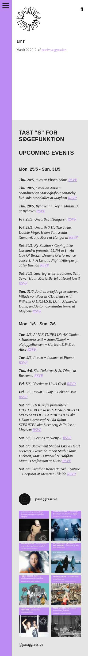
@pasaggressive (31, 644)
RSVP (72, 180)
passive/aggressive (54, 50)
